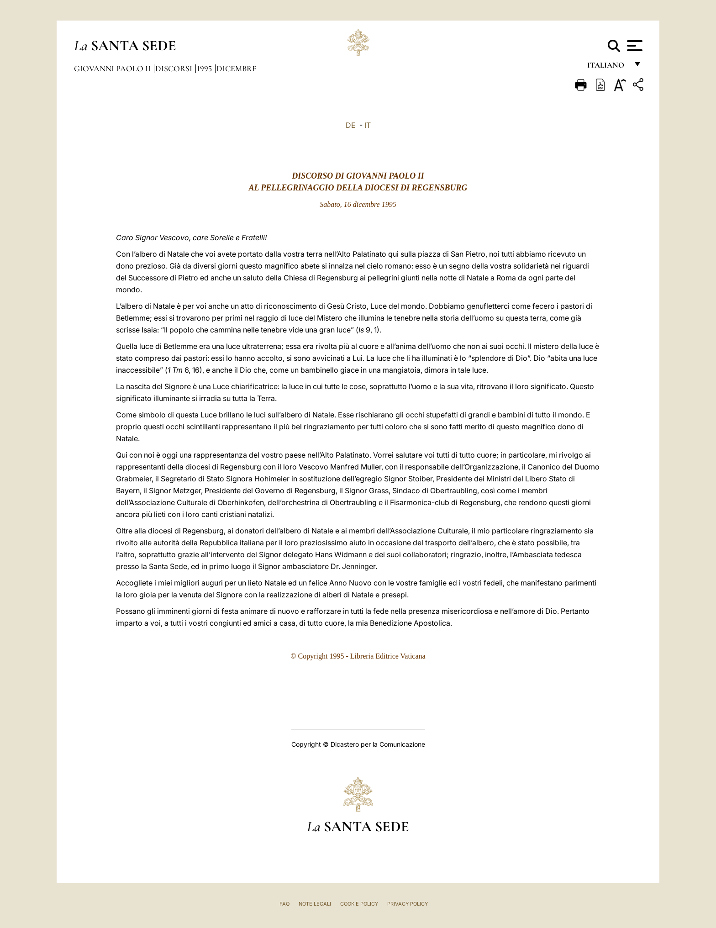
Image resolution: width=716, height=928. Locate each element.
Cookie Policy (359, 904)
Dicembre (236, 68)
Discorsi (174, 68)
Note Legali (315, 904)
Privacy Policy (407, 904)
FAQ (284, 904)
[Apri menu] (633, 45)
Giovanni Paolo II (113, 68)
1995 (205, 68)
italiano (607, 67)
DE (351, 125)
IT (367, 125)
